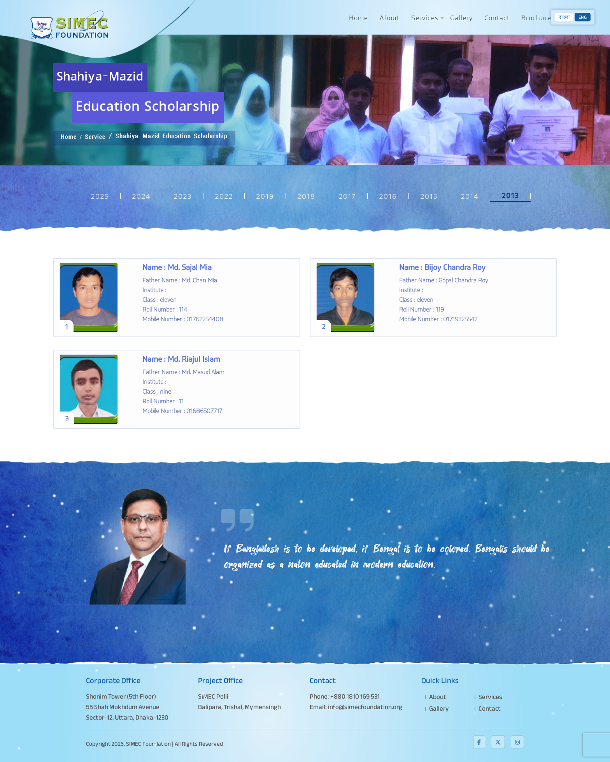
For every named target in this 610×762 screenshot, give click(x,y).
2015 (429, 196)
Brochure (536, 18)
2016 (388, 196)
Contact (497, 18)
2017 (347, 196)
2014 (470, 196)
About (390, 18)
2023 (183, 196)
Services (424, 18)
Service (95, 139)
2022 (224, 196)
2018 (307, 196)
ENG (582, 17)
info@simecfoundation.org (365, 707)
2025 (100, 196)
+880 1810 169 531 (355, 696)
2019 (265, 196)
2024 (141, 196)
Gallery (461, 18)
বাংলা (564, 17)
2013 (510, 195)
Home (358, 18)
